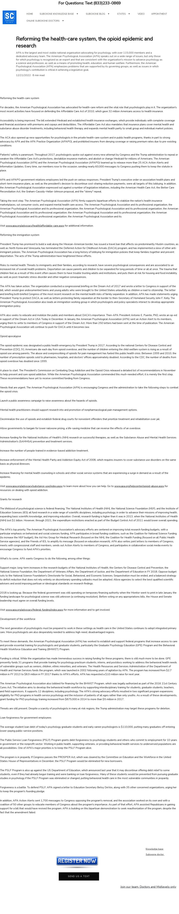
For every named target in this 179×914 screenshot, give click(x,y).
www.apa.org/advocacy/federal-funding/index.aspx (34, 616)
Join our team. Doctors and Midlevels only (148, 887)
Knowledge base (154, 849)
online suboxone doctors (43, 20)
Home (29, 13)
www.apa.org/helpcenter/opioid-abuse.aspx (139, 492)
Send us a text (79, 877)
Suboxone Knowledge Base (57, 13)
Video (141, 13)
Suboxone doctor (155, 854)
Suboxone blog (95, 13)
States (121, 13)
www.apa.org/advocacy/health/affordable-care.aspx (35, 232)
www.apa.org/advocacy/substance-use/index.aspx (34, 492)
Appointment (159, 13)
